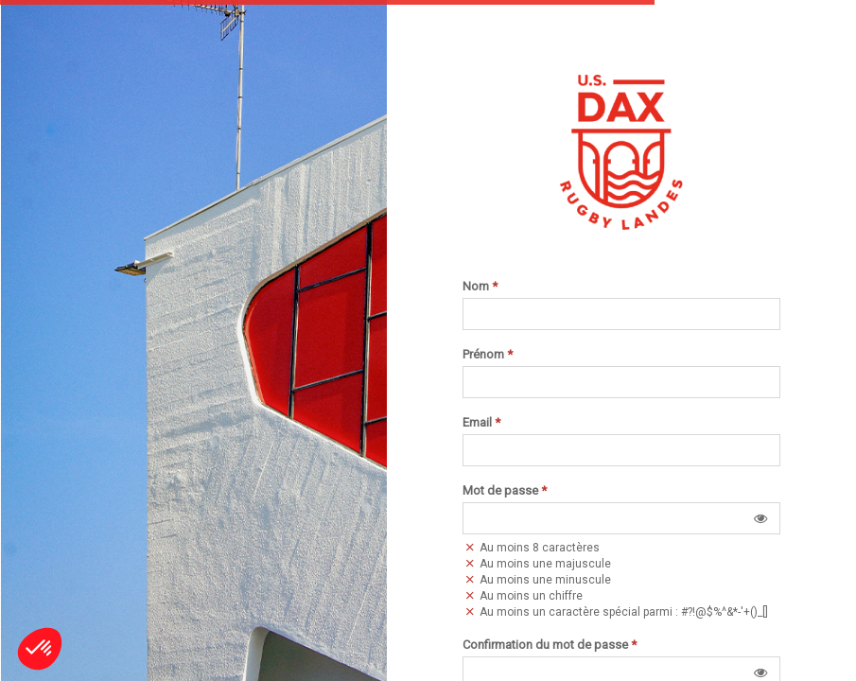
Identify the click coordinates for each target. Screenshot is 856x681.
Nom (480, 286)
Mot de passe (505, 491)
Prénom (488, 354)
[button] (760, 518)
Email (481, 422)
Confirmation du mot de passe (550, 645)
